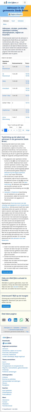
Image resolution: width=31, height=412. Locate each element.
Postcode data (7, 272)
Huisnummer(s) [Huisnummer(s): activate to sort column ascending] (17, 63)
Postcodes (5, 353)
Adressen (5, 349)
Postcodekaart (6, 394)
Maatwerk (5, 404)
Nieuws (4, 383)
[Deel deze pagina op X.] (27, 320)
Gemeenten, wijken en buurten (11, 351)
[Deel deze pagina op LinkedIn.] (15, 320)
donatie (15, 287)
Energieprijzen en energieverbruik (12, 366)
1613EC (28, 83)
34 (23, 130)
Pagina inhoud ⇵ (15, 14)
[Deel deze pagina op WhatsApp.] (21, 320)
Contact (4, 402)
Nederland (12, 354)
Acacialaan (5, 88)
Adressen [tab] (6, 21)
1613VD (28, 90)
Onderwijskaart (7, 392)
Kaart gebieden (7, 390)
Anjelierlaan (6, 110)
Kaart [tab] (13, 21)
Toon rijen (15, 127)
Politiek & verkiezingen (9, 372)
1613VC (28, 88)
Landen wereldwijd (8, 356)
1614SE (28, 74)
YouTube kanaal (7, 406)
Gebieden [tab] (21, 21)
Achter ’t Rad (6, 95)
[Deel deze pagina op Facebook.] (9, 320)
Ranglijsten (5, 385)
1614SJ (28, 110)
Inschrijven (6, 306)
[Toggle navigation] (24, 2)
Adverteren (5, 400)
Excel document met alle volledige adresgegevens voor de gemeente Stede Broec (15, 205)
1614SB (28, 67)
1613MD (28, 117)
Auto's (4, 362)
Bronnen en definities (9, 379)
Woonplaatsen (13, 353)
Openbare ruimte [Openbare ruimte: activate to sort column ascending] (5, 62)
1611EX (28, 95)
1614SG (28, 76)
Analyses (5, 377)
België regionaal (20, 356)
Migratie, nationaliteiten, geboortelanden (15, 368)
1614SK (28, 112)
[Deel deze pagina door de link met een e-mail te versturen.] (3, 320)
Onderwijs (5, 370)
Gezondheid (6, 364)
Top (27, 331)
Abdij (4, 81)
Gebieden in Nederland (11, 192)
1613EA (28, 81)
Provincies (5, 354)
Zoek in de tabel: (16, 58)
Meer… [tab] (5, 24)
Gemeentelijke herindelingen (11, 381)
